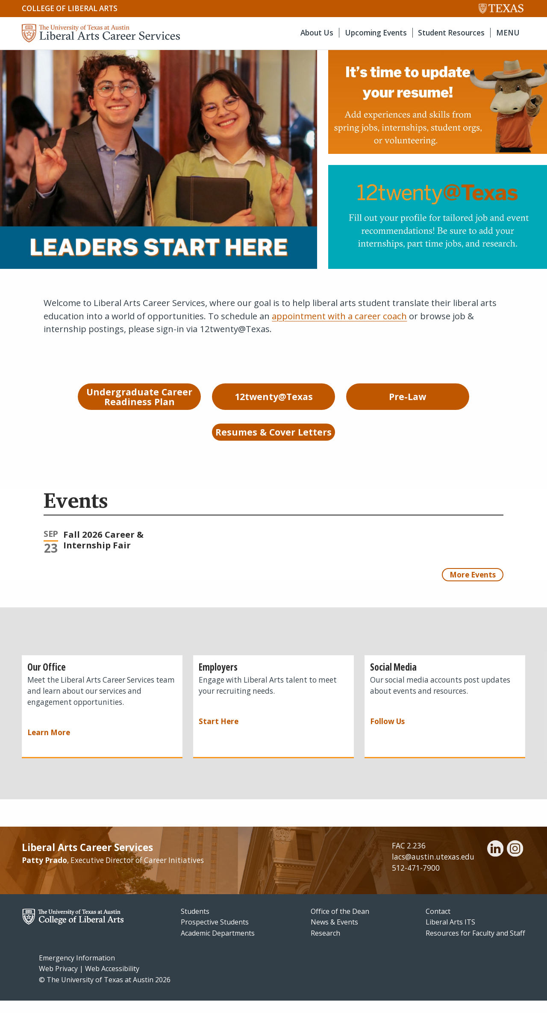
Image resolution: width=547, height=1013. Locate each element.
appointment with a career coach (339, 316)
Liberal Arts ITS (450, 934)
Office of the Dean (340, 923)
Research (325, 945)
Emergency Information (77, 970)
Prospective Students (215, 934)
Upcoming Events (376, 33)
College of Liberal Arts (70, 8)
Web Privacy (58, 981)
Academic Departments (218, 945)
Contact (438, 923)
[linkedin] (495, 862)
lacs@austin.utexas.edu (433, 869)
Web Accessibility (112, 981)
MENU (508, 33)
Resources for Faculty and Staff (475, 945)
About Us (316, 33)
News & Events (334, 934)
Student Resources (451, 33)
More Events (473, 587)
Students (195, 923)
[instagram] (515, 862)
